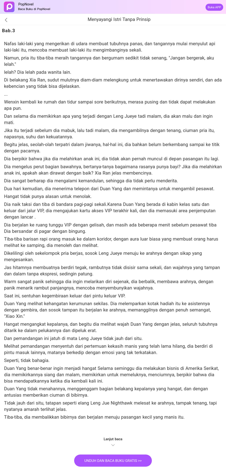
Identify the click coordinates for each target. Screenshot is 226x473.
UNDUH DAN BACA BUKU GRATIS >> (113, 461)
